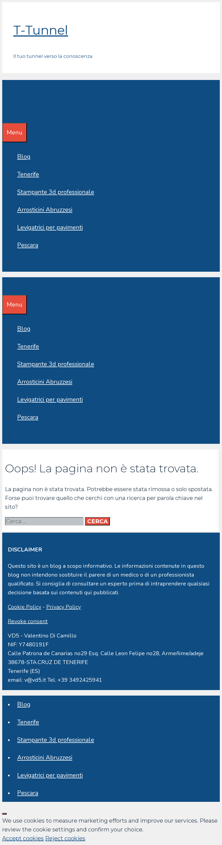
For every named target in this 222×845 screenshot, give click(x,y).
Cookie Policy (24, 607)
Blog (23, 156)
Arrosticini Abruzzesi (44, 210)
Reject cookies (65, 838)
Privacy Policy (63, 607)
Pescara (27, 245)
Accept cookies (23, 838)
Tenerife (28, 174)
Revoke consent (28, 621)
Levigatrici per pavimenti (50, 227)
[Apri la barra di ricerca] (6, 114)
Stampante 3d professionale (55, 192)
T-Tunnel (40, 30)
